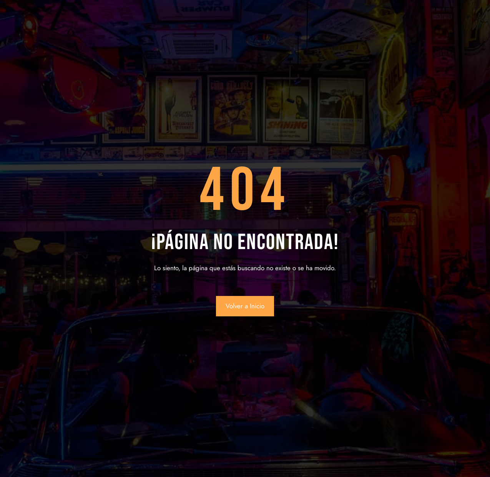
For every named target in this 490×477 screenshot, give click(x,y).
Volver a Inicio (245, 306)
